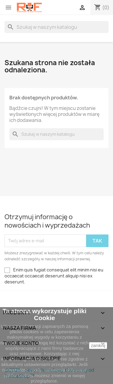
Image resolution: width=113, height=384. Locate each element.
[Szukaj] (56, 27)
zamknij (98, 345)
